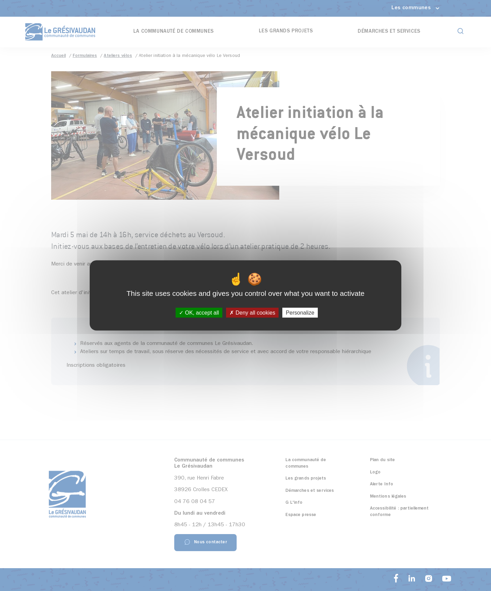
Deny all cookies (252, 313)
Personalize (300, 313)
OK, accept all (199, 313)
